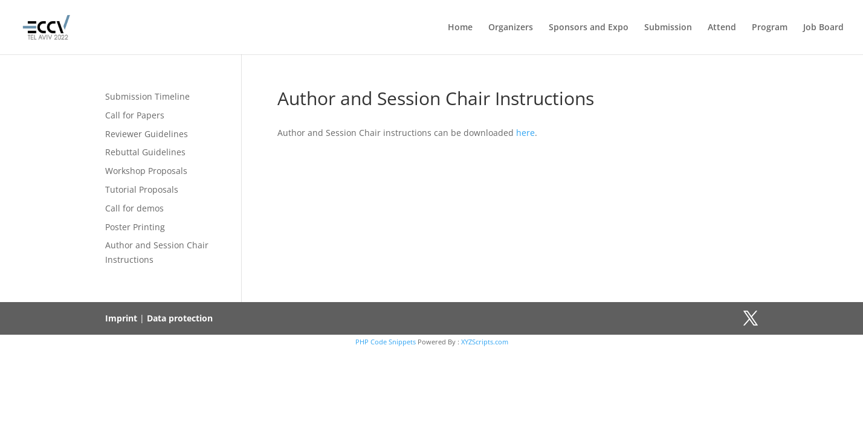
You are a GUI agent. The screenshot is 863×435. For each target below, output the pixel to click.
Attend (722, 28)
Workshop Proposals (146, 170)
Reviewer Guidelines (146, 134)
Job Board (823, 28)
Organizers (510, 28)
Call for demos (134, 208)
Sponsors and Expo (589, 28)
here (525, 132)
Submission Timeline (147, 96)
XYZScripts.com (484, 341)
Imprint (121, 318)
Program (769, 28)
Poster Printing (135, 227)
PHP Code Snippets (385, 341)
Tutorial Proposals (141, 189)
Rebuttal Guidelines (145, 152)
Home (460, 28)
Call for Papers (134, 115)
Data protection (180, 318)
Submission (668, 28)
